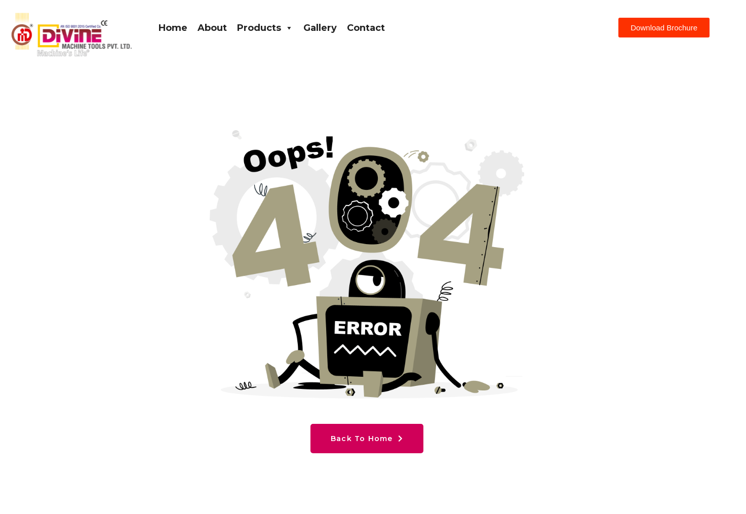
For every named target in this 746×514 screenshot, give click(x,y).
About (212, 27)
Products (265, 28)
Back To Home (367, 438)
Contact (366, 27)
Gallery (320, 27)
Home (173, 27)
